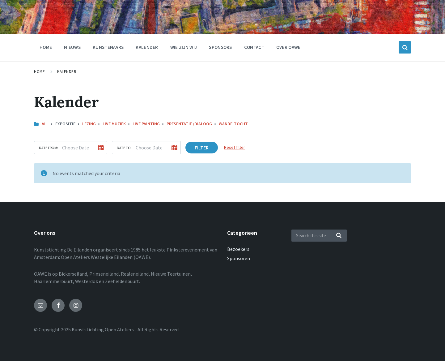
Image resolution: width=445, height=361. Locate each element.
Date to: (124, 147)
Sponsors (220, 47)
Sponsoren (238, 258)
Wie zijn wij (183, 47)
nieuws (72, 47)
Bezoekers (238, 249)
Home (46, 47)
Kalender (147, 47)
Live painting (146, 124)
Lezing (89, 124)
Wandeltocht (233, 124)
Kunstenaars (108, 47)
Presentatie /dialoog (189, 124)
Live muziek (114, 124)
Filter (202, 147)
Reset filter (234, 147)
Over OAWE (288, 47)
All (45, 124)
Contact (254, 47)
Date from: (48, 147)
